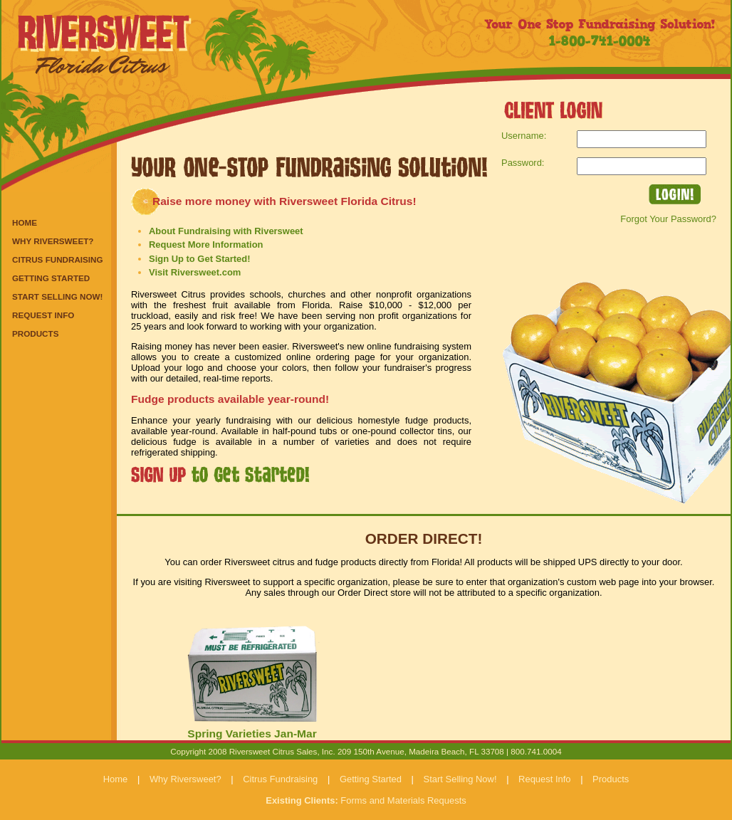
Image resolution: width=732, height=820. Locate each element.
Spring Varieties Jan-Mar (251, 733)
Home (24, 222)
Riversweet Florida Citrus (108, 42)
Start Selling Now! (57, 296)
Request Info (43, 315)
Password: (522, 162)
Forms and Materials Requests (366, 800)
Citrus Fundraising (57, 259)
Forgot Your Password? (668, 219)
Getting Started (51, 278)
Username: (523, 135)
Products (35, 333)
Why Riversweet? (52, 241)
